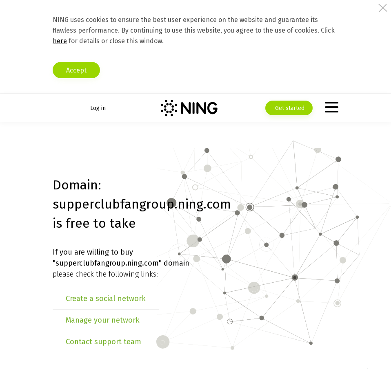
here (60, 41)
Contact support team (103, 341)
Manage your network (103, 320)
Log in (98, 108)
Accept (76, 70)
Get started (288, 108)
